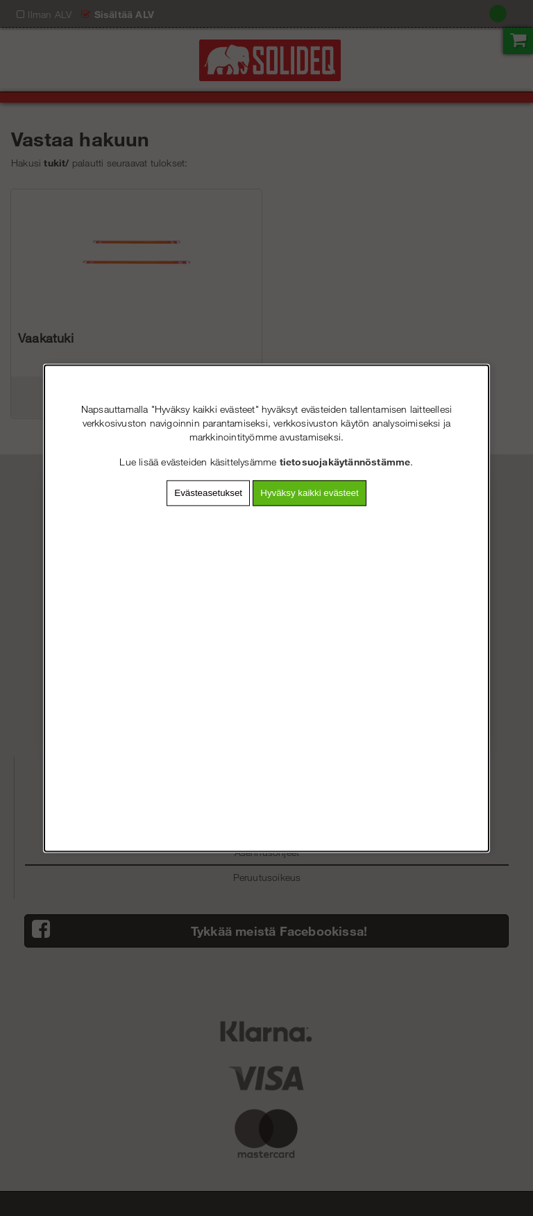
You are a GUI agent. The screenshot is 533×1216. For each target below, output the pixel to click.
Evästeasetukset (208, 493)
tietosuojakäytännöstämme (345, 462)
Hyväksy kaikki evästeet (309, 493)
